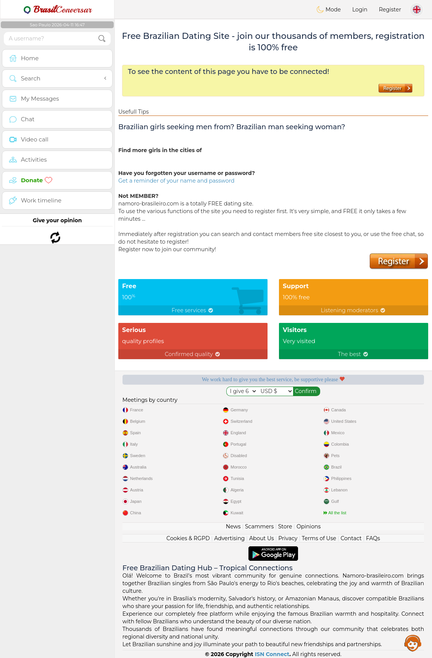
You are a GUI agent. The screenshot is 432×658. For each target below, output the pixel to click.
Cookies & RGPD (188, 538)
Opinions (309, 526)
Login (360, 9)
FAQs (373, 538)
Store (285, 526)
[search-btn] (102, 38)
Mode (328, 9)
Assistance (413, 642)
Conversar (57, 9)
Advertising (229, 538)
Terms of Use (319, 538)
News (233, 526)
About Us (261, 538)
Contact (350, 538)
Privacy (287, 538)
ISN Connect (272, 654)
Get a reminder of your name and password (176, 180)
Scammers (259, 526)
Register (390, 9)
